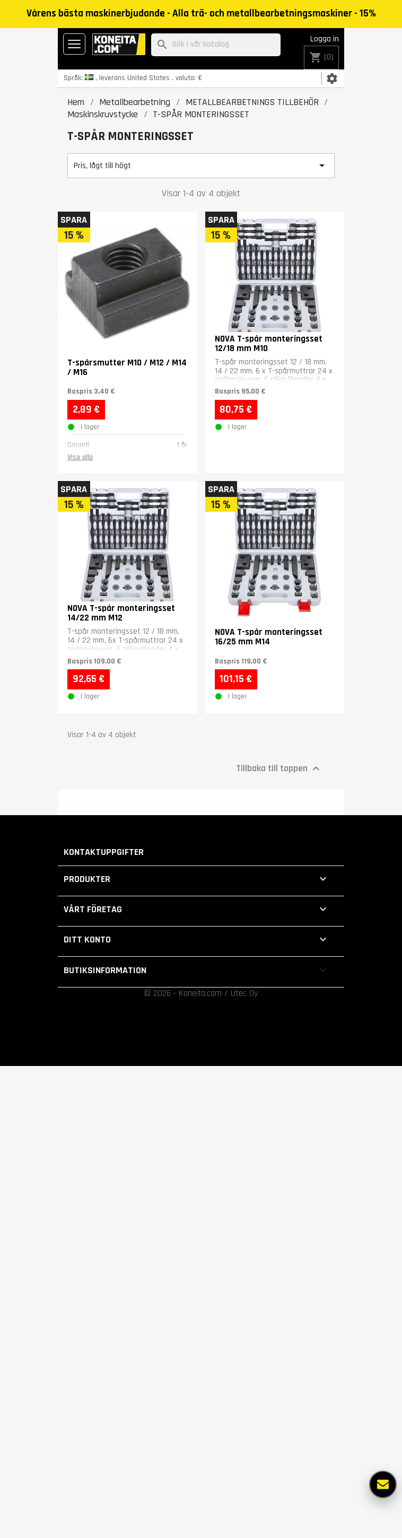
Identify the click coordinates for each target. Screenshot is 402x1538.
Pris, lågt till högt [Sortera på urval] (201, 165)
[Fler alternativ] (383, 1484)
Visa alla (80, 457)
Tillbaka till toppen (279, 768)
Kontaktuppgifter (104, 852)
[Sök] (216, 44)
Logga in (324, 39)
